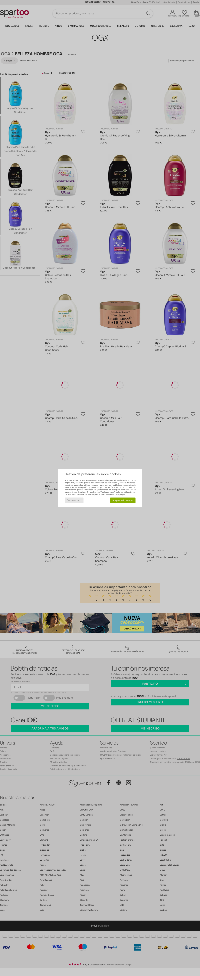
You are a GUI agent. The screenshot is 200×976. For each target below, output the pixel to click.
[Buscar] (147, 13)
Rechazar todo (74, 500)
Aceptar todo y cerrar (122, 500)
